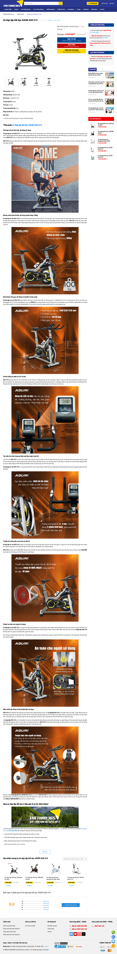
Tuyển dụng (50, 928)
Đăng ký (112, 3)
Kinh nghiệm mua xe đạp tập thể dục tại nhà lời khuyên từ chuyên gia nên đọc (95, 74)
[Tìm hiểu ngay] (94, 32)
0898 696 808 (82, 926)
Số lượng (59, 29)
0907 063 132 (82, 929)
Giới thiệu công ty (52, 926)
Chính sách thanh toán (9, 931)
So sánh (57, 20)
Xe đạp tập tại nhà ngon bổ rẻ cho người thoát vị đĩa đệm (96, 91)
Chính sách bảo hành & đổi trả (11, 928)
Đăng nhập (105, 3)
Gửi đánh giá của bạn (71, 905)
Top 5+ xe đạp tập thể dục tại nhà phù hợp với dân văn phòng (96, 100)
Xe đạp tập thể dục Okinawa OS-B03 (13, 878)
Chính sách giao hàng (9, 926)
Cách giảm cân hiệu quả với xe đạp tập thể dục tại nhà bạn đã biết (96, 82)
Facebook (113, 941)
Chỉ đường (45, 946)
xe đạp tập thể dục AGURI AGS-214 (27, 125)
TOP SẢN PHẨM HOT (95, 119)
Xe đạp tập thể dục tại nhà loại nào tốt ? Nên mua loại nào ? (96, 108)
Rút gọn (45, 851)
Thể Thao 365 (13, 830)
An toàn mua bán (30, 926)
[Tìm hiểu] (105, 38)
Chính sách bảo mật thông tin (11, 934)
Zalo (113, 937)
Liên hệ (49, 931)
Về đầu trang (113, 946)
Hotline (113, 932)
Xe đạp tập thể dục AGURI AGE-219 (75, 878)
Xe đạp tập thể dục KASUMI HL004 (34, 878)
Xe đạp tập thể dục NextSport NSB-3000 (53, 878)
